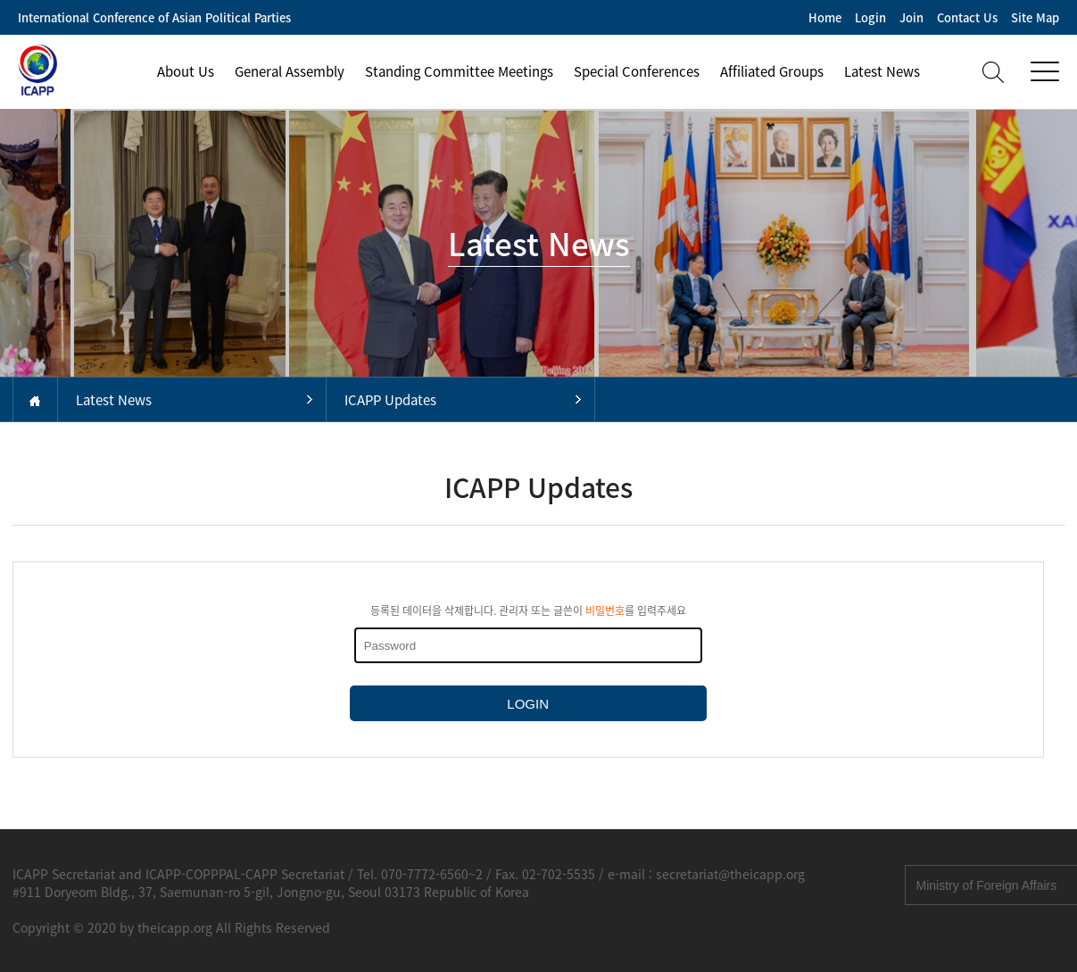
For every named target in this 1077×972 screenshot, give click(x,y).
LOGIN (528, 703)
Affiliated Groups (772, 71)
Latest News (882, 71)
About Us (185, 71)
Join (911, 17)
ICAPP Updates (390, 400)
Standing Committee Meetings (459, 71)
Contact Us (967, 17)
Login (870, 17)
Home (824, 17)
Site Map (1035, 17)
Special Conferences (637, 71)
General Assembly (289, 71)
